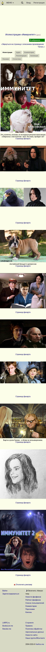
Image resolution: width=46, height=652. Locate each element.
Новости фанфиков (33, 597)
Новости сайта (31, 635)
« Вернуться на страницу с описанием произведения (22, 44)
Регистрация (39, 3)
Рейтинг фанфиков (33, 600)
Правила (29, 626)
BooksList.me (7, 626)
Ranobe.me (6, 629)
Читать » (41, 47)
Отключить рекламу (23, 585)
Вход (28, 3)
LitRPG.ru (6, 623)
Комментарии (31, 606)
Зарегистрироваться (10, 594)
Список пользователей (35, 603)
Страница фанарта (23, 139)
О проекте (30, 623)
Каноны (29, 612)
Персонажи (30, 609)
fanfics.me (40, 644)
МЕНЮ (10, 3)
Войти (4, 591)
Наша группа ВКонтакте (35, 638)
